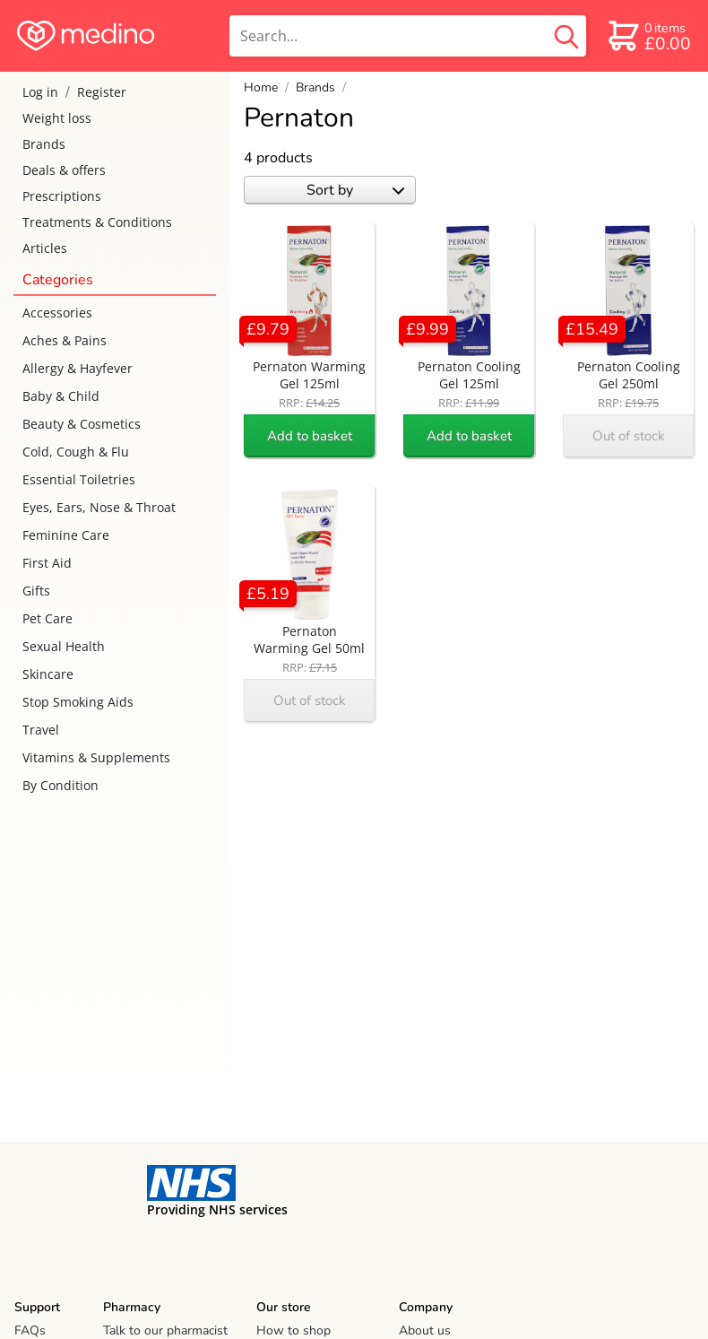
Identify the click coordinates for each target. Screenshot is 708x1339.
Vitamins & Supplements (96, 757)
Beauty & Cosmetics (81, 423)
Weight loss (56, 117)
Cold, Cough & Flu (75, 451)
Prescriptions (61, 195)
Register (101, 91)
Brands (43, 143)
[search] (408, 35)
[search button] (566, 35)
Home (261, 87)
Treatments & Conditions (97, 221)
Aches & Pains (64, 340)
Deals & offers (64, 169)
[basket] (648, 36)
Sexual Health (63, 646)
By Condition (60, 785)
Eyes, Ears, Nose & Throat (99, 507)
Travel (40, 729)
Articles (44, 247)
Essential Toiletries (78, 479)
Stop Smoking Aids (78, 701)
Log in (40, 91)
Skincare (47, 674)
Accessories (57, 312)
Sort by (355, 190)
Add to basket (309, 436)
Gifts (36, 590)
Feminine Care (65, 534)
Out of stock (628, 436)
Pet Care (47, 618)
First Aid (47, 562)
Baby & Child (60, 395)
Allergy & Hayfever (77, 368)
